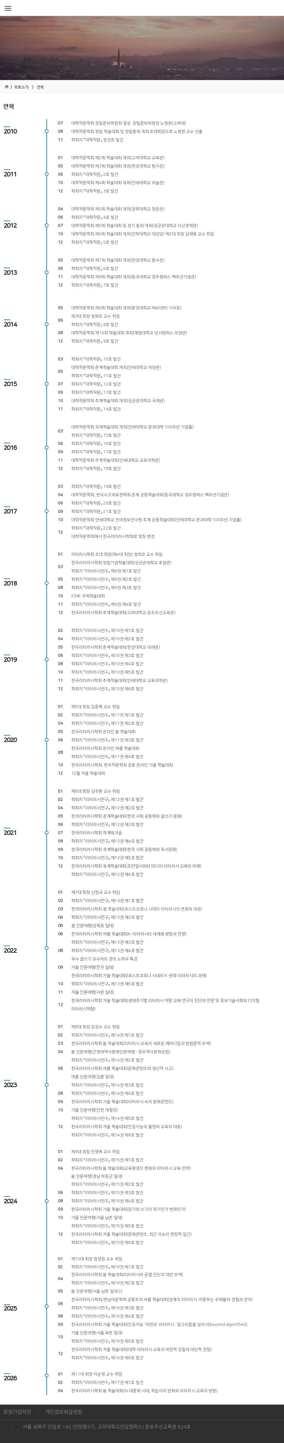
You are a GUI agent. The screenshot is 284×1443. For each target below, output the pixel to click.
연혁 (40, 87)
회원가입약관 (17, 1412)
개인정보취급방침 (63, 1412)
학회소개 (21, 87)
